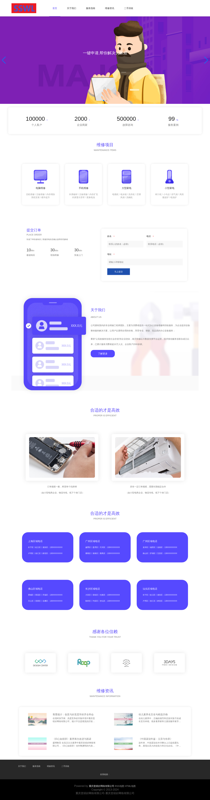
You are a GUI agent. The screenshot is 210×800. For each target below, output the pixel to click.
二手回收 (128, 8)
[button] (206, 60)
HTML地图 (130, 786)
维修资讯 (109, 8)
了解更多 (104, 346)
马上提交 (109, 260)
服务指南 (90, 8)
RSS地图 (119, 786)
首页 (54, 8)
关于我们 (71, 8)
